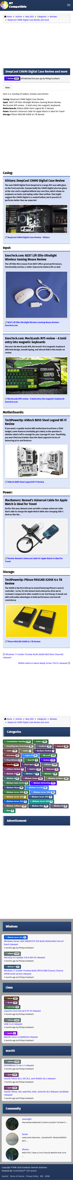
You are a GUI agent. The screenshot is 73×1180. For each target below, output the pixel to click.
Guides (10, 751)
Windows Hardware (57, 778)
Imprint (5, 1176)
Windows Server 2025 (41, 801)
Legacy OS (30, 755)
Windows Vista (39, 806)
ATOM (47, 1176)
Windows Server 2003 (16, 792)
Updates (34, 769)
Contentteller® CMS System (25, 1170)
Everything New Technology (18, 746)
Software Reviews (14, 769)
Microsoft (48, 755)
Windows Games (32, 778)
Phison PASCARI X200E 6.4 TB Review (23, 641)
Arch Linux (12, 1007)
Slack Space (30, 764)
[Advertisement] (36, 45)
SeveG (25, 1134)
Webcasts (51, 769)
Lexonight (26, 1119)
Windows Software (15, 806)
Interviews (11, 755)
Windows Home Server (16, 783)
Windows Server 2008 (43, 792)
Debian (11, 998)
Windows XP (59, 806)
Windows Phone (13, 788)
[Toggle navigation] (68, 5)
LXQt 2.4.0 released (13, 1024)
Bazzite (10, 1033)
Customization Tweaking (17, 741)
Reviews (12, 78)
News (7, 87)
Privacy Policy (32, 1176)
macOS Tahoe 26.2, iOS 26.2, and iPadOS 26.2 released (29, 1078)
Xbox (9, 810)
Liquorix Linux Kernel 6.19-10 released (22, 1011)
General (62, 746)
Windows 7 (49, 774)
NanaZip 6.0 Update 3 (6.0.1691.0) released (24, 957)
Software (49, 764)
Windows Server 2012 (15, 797)
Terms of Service (17, 1176)
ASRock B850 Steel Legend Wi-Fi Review (25, 482)
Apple (11, 1075)
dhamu (25, 1149)
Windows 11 (31, 774)
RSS (41, 1176)
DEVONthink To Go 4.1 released (19, 1065)
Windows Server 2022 (15, 801)
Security (11, 764)
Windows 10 (12, 774)
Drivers (40, 741)
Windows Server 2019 (40, 797)
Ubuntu (11, 1003)
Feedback (43, 746)
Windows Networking (43, 783)
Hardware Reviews (44, 751)
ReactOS (31, 760)
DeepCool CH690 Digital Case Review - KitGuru (28, 237)
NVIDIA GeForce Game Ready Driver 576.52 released (42, 663)
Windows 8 (11, 778)
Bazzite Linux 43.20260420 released (21, 1037)
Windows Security (37, 788)
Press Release (13, 760)
